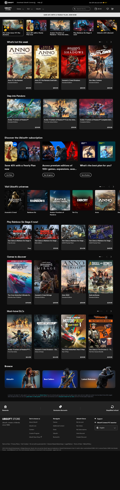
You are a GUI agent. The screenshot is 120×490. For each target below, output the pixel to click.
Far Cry (69, 435)
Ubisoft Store (43, 434)
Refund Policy (87, 483)
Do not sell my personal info (38, 483)
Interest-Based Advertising (55, 483)
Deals (54, 469)
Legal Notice (68, 483)
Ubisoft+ (55, 472)
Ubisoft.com (32, 465)
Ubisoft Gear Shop (35, 476)
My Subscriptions (81, 469)
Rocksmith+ (56, 476)
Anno (73, 435)
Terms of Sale (78, 483)
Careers (31, 469)
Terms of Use (6, 483)
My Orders (79, 465)
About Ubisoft (33, 461)
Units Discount (80, 472)
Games (55, 461)
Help (39, 2)
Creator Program (34, 472)
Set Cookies (24, 483)
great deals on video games (33, 435)
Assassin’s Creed (63, 435)
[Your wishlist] (108, 9)
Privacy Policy (15, 483)
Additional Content (58, 465)
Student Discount (81, 476)
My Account (80, 461)
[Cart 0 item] (112, 9)
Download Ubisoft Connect (26, 2)
